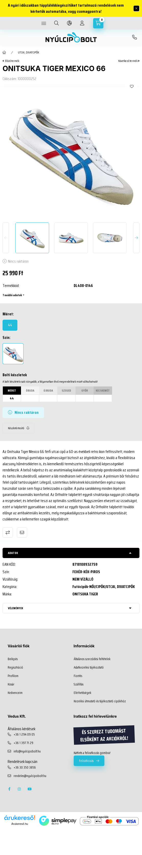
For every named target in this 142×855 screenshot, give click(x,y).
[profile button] (82, 23)
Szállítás (78, 684)
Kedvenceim (15, 692)
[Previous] (6, 238)
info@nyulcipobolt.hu (27, 751)
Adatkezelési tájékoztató (89, 667)
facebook (9, 789)
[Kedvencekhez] (132, 86)
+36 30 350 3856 (134, 37)
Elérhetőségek (82, 692)
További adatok (12, 295)
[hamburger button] (44, 23)
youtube (30, 789)
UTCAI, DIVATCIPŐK (28, 52)
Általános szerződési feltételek (92, 659)
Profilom (13, 676)
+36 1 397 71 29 (23, 743)
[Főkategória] (4, 52)
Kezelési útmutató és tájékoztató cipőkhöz (100, 701)
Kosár (11, 684)
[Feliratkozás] (19, 428)
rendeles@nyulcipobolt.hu (30, 776)
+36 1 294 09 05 (24, 734)
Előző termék (12, 61)
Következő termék (128, 61)
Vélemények (15, 608)
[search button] (56, 23)
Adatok (13, 552)
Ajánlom (22, 532)
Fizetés (78, 676)
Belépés (13, 659)
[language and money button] (69, 23)
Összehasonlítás (8, 532)
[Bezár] (136, 8)
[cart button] (98, 23)
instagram (19, 789)
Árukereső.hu (19, 823)
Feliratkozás (86, 760)
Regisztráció (15, 667)
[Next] (136, 238)
